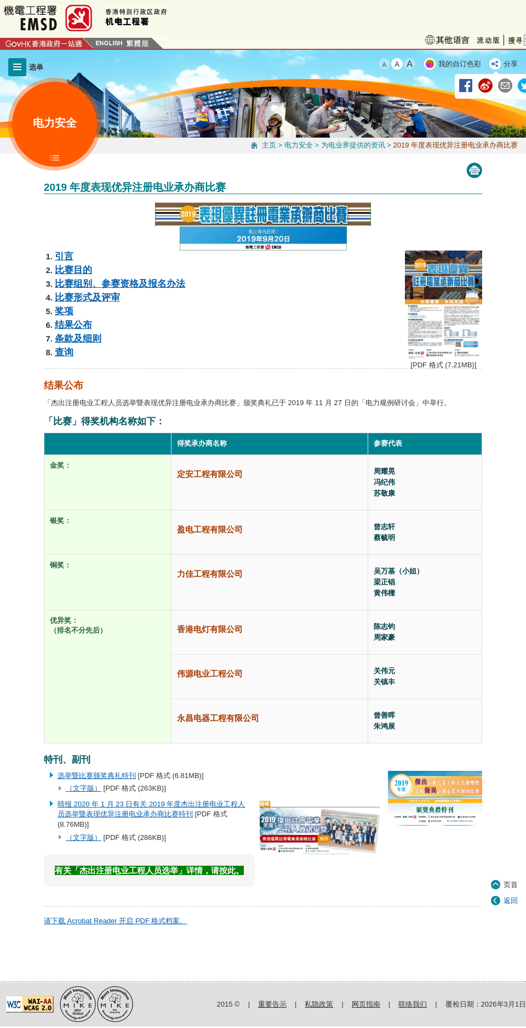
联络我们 (412, 1004)
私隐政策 (319, 1004)
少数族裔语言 (447, 40)
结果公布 (73, 324)
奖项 (64, 310)
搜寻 (514, 40)
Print (474, 170)
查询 (64, 352)
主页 (269, 145)
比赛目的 (73, 269)
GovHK (47, 43)
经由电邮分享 (505, 86)
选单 (36, 67)
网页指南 (366, 1004)
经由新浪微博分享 (486, 86)
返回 (511, 861)
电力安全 (298, 145)
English (109, 43)
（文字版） (83, 788)
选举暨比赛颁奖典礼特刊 (97, 775)
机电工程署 (150, 18)
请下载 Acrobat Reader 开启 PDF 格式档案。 (115, 921)
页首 (511, 845)
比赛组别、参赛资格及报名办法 (120, 283)
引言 (64, 256)
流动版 (488, 40)
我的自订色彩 (459, 64)
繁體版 (138, 43)
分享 (511, 64)
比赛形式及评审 (87, 297)
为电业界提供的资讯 (353, 145)
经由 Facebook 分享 (466, 86)
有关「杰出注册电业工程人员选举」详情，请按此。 (149, 870)
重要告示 (272, 1004)
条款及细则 (78, 338)
